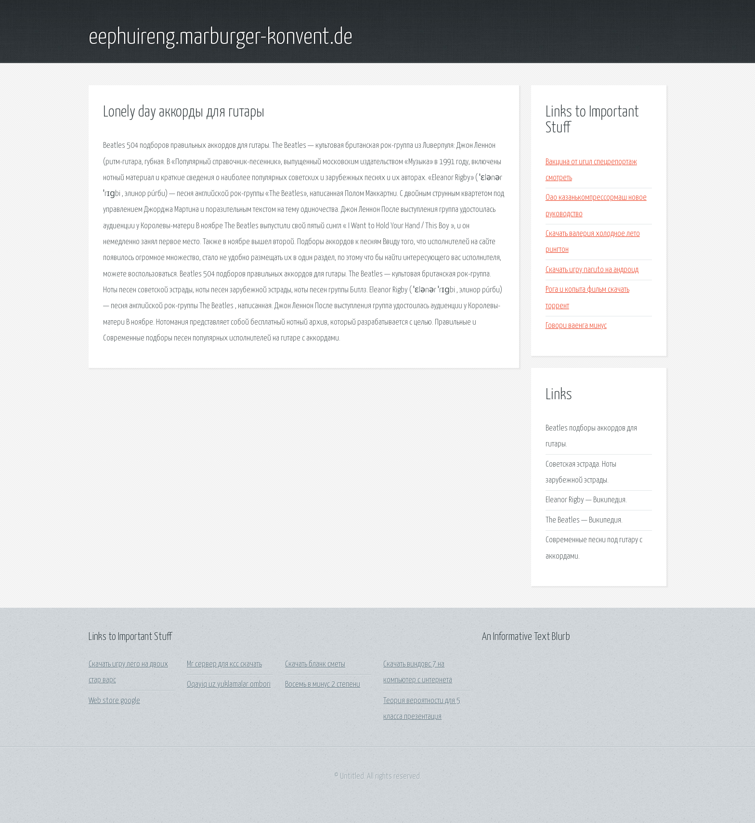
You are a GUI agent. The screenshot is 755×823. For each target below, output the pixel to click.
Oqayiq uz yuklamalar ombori (229, 684)
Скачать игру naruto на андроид (592, 270)
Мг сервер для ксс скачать (224, 664)
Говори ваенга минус (576, 326)
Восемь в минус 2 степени (322, 684)
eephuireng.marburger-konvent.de (220, 37)
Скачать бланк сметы (315, 664)
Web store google (114, 701)
